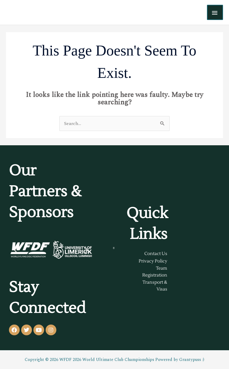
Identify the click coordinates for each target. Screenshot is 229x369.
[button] (15, 250)
